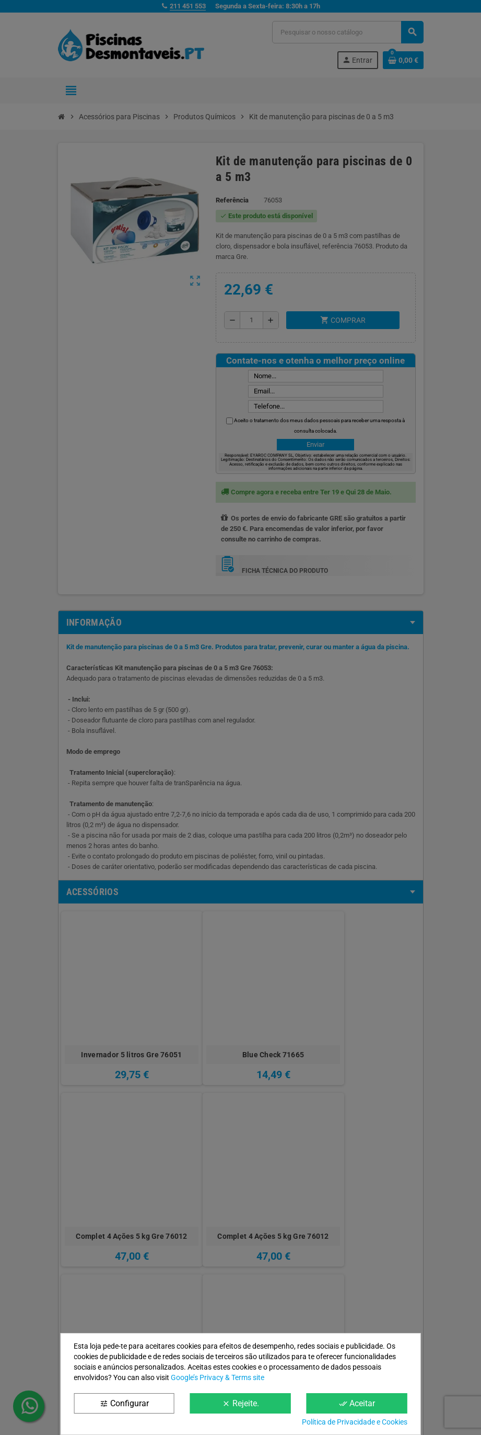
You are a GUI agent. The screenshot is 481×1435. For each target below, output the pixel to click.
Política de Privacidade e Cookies (354, 1422)
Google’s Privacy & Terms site (217, 1377)
